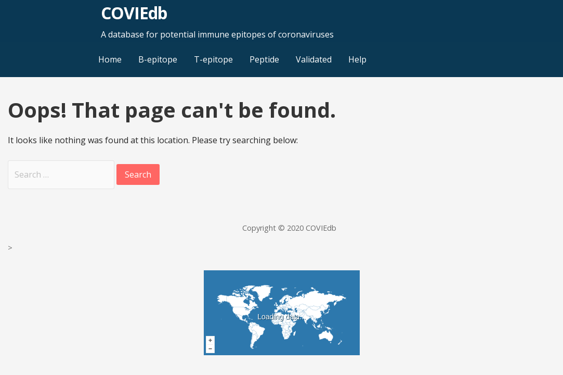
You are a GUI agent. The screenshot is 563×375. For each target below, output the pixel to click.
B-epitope (157, 59)
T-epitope (213, 59)
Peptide (264, 59)
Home (110, 59)
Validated (314, 59)
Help (357, 59)
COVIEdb (134, 13)
